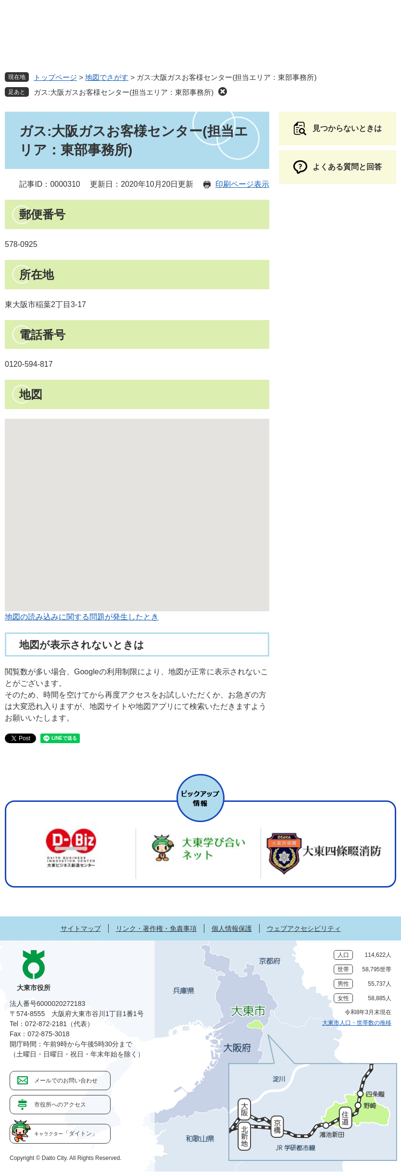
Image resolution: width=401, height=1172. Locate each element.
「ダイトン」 (66, 1133)
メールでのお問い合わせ (66, 1080)
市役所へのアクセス (60, 1104)
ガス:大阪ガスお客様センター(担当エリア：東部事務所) (123, 92)
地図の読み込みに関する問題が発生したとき (82, 617)
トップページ (55, 77)
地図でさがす (106, 77)
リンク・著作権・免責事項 (156, 928)
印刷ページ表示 (242, 184)
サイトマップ (81, 928)
